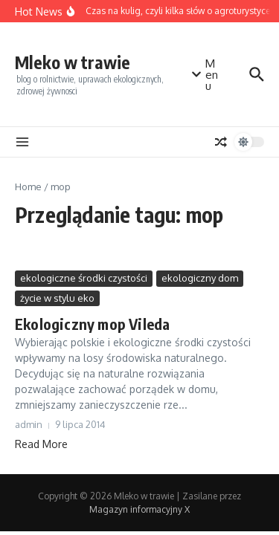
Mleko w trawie (72, 62)
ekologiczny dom (199, 278)
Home (28, 186)
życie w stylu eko (57, 298)
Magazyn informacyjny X (139, 509)
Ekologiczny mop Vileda (92, 323)
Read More (41, 444)
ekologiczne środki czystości (83, 278)
